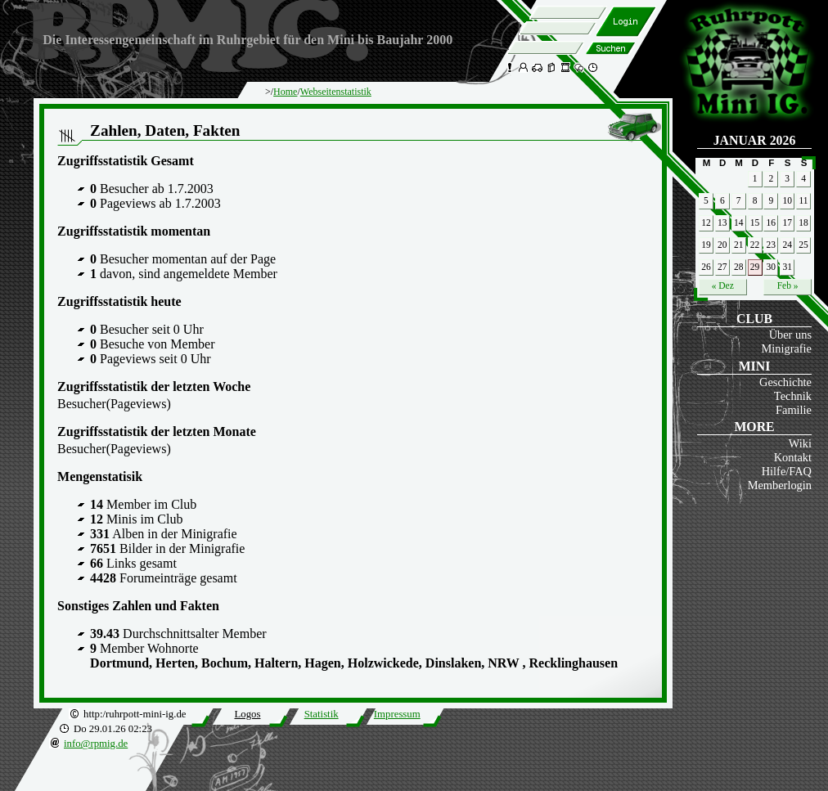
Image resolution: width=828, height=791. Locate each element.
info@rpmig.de (96, 743)
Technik (793, 395)
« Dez (723, 285)
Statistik (321, 714)
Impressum (397, 714)
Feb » (788, 285)
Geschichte (785, 382)
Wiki (800, 443)
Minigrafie (786, 348)
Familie (794, 409)
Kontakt (793, 457)
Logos (247, 714)
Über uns (790, 334)
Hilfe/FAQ (787, 471)
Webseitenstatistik (335, 91)
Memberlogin (780, 485)
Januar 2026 (754, 140)
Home (285, 91)
